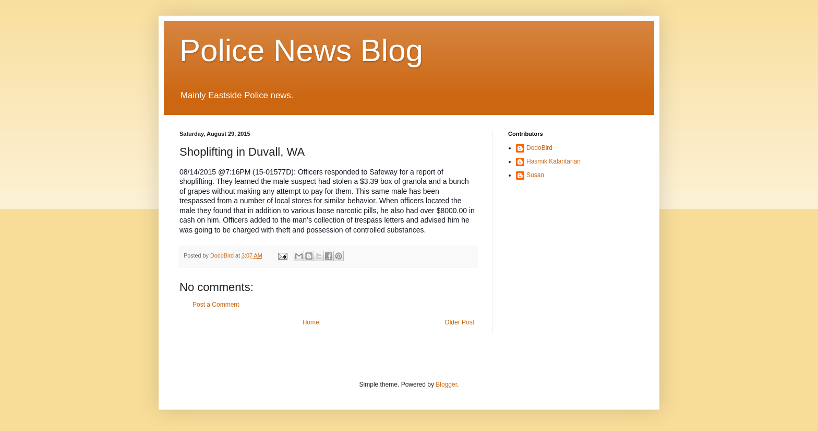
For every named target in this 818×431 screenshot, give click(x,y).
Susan (535, 175)
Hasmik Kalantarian (553, 161)
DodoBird (539, 148)
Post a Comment (216, 304)
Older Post (459, 322)
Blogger (446, 384)
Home (311, 322)
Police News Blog (301, 50)
